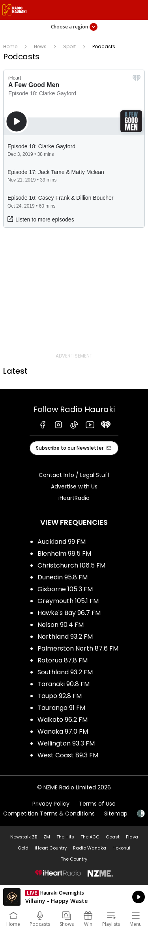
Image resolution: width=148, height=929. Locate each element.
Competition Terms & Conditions (49, 813)
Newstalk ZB (23, 837)
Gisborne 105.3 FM (65, 589)
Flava (132, 837)
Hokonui (121, 848)
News (40, 46)
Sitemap (115, 813)
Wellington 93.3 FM (66, 743)
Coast (113, 837)
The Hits (65, 837)
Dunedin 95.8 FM (62, 577)
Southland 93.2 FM (65, 672)
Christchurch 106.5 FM (71, 565)
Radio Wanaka (89, 848)
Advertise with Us (74, 486)
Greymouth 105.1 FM (68, 600)
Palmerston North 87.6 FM (77, 648)
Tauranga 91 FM (61, 707)
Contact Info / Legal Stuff (74, 475)
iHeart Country (51, 848)
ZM (46, 837)
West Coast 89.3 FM (67, 755)
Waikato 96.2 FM (62, 719)
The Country (74, 859)
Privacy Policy (50, 804)
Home (10, 46)
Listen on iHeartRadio (74, 897)
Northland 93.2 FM (65, 636)
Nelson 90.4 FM (60, 624)
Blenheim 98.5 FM (64, 553)
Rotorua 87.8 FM (62, 660)
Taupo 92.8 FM (59, 695)
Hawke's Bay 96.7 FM (69, 612)
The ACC (90, 837)
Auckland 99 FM (61, 541)
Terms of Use (97, 804)
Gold (23, 848)
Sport (69, 46)
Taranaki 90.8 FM (63, 684)
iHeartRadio (74, 498)
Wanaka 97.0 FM (62, 731)
